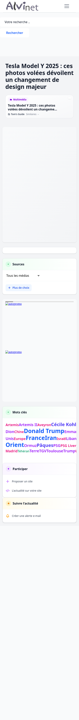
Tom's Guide (16, 114)
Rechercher (14, 33)
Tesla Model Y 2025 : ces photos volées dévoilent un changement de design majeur (33, 109)
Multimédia (19, 99)
